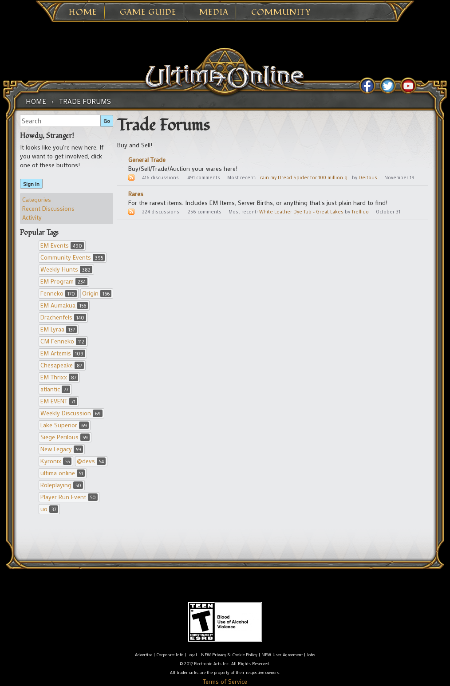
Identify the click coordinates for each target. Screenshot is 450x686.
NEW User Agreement (282, 655)
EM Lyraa (58, 329)
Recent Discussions (48, 208)
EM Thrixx (59, 377)
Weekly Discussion (71, 413)
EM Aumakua (64, 305)
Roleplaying (61, 485)
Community (281, 12)
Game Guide (148, 12)
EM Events (62, 245)
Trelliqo (360, 212)
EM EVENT (58, 401)
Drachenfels (63, 317)
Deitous (368, 177)
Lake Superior (64, 425)
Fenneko (58, 293)
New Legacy (61, 449)
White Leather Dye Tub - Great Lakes (301, 212)
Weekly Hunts (66, 269)
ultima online (62, 473)
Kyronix (55, 461)
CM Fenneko (63, 341)
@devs (91, 461)
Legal (192, 655)
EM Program (63, 281)
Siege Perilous (65, 437)
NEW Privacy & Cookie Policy (229, 655)
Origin (96, 293)
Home (83, 12)
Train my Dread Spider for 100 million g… (304, 177)
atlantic (55, 389)
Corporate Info (169, 655)
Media (214, 12)
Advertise (143, 655)
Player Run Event (69, 497)
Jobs (311, 655)
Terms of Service (225, 681)
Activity (32, 217)
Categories (36, 199)
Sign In (31, 183)
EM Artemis (62, 353)
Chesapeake (62, 365)
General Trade (147, 159)
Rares (135, 193)
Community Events (72, 257)
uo (49, 509)
